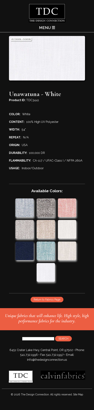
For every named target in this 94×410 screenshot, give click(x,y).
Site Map (78, 394)
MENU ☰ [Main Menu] (47, 27)
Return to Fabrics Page (47, 299)
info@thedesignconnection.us (47, 359)
